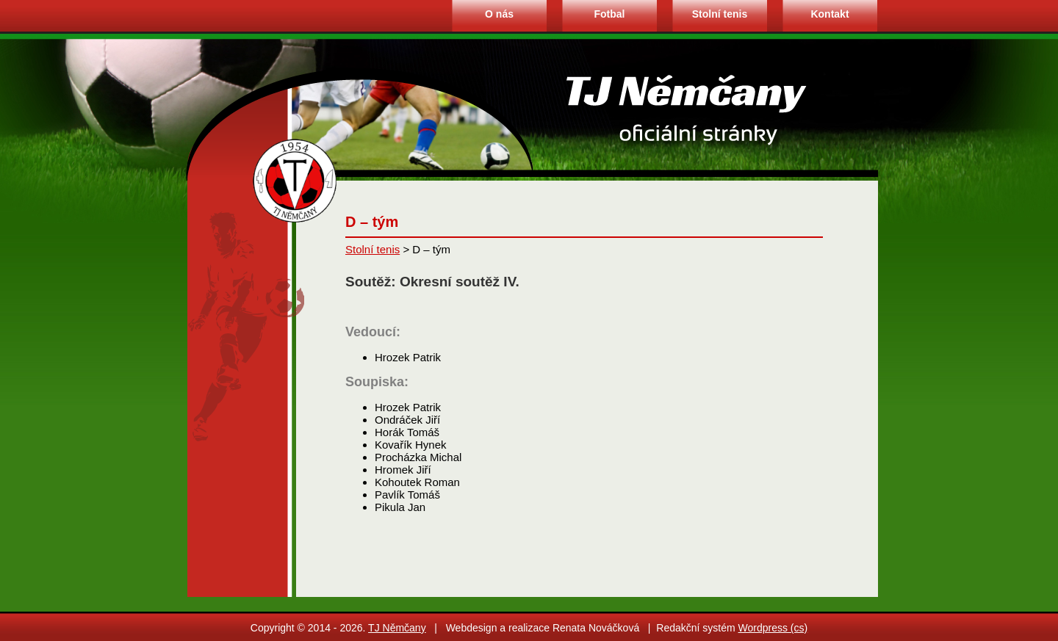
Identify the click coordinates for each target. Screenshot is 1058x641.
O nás (499, 14)
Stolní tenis (719, 14)
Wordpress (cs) (773, 628)
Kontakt (829, 14)
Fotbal (609, 14)
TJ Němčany (397, 628)
